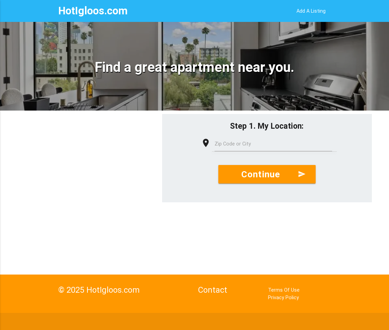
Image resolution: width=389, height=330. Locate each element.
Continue (273, 174)
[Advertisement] (81, 169)
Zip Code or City (233, 143)
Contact (212, 290)
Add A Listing (311, 11)
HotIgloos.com (92, 10)
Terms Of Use (284, 290)
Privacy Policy (283, 297)
